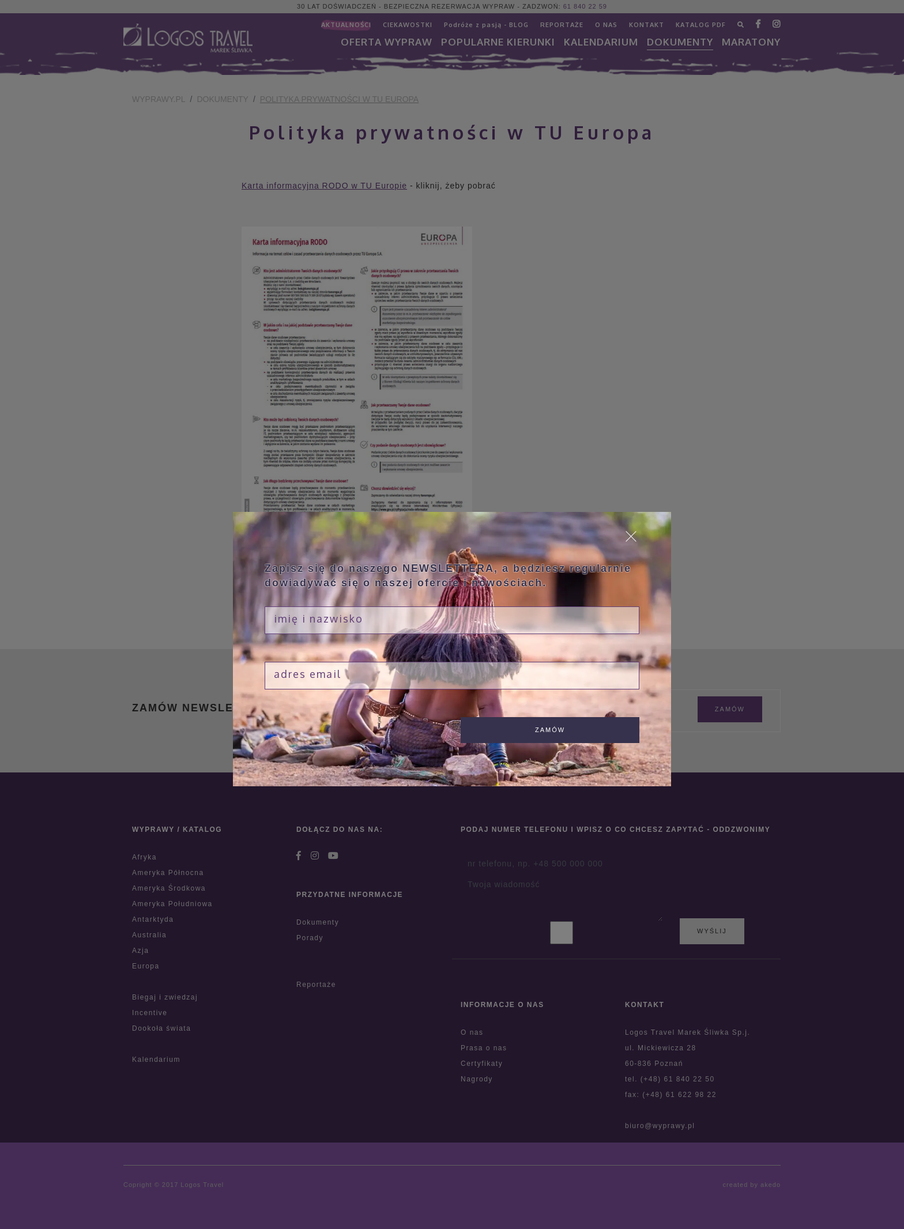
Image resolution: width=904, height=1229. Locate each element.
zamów (550, 729)
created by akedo (752, 1184)
